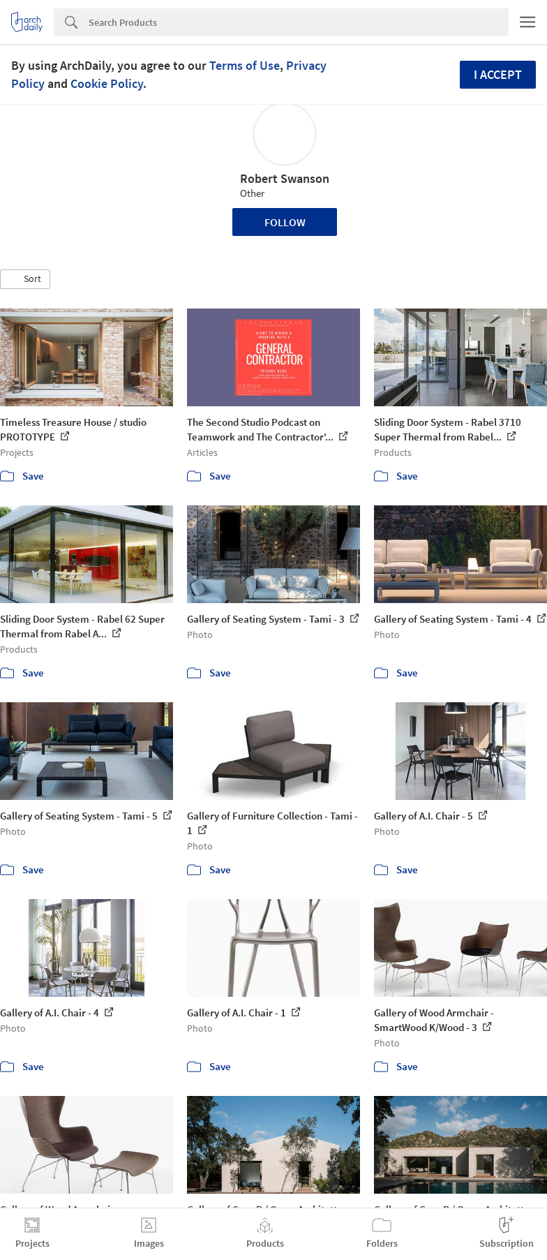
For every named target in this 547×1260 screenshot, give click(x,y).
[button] (25, 279)
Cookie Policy (106, 83)
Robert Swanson (284, 178)
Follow (285, 222)
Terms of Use (244, 65)
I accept (498, 74)
